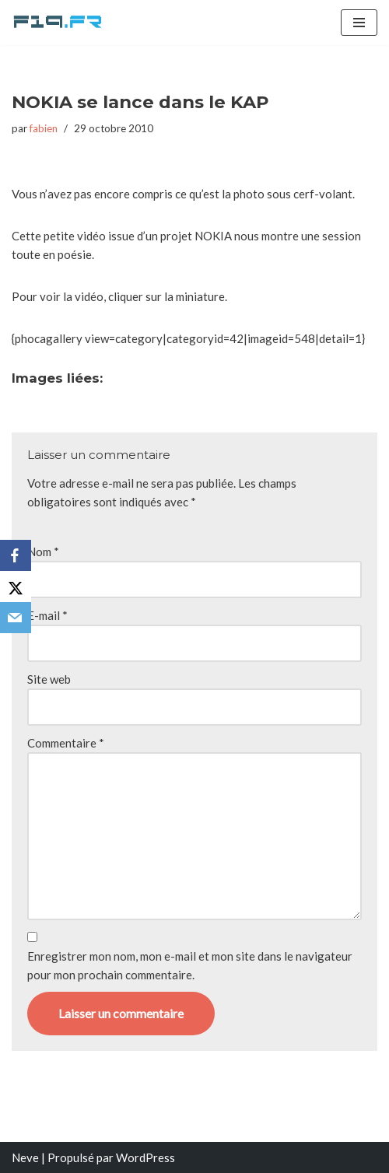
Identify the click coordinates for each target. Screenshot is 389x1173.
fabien (44, 128)
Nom (43, 551)
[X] (15, 586)
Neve (25, 1157)
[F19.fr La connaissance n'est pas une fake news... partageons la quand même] (58, 22)
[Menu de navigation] (359, 22)
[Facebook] (15, 555)
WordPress (145, 1157)
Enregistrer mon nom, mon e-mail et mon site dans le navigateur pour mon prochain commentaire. (189, 965)
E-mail (47, 615)
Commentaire (65, 743)
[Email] (15, 617)
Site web (49, 679)
